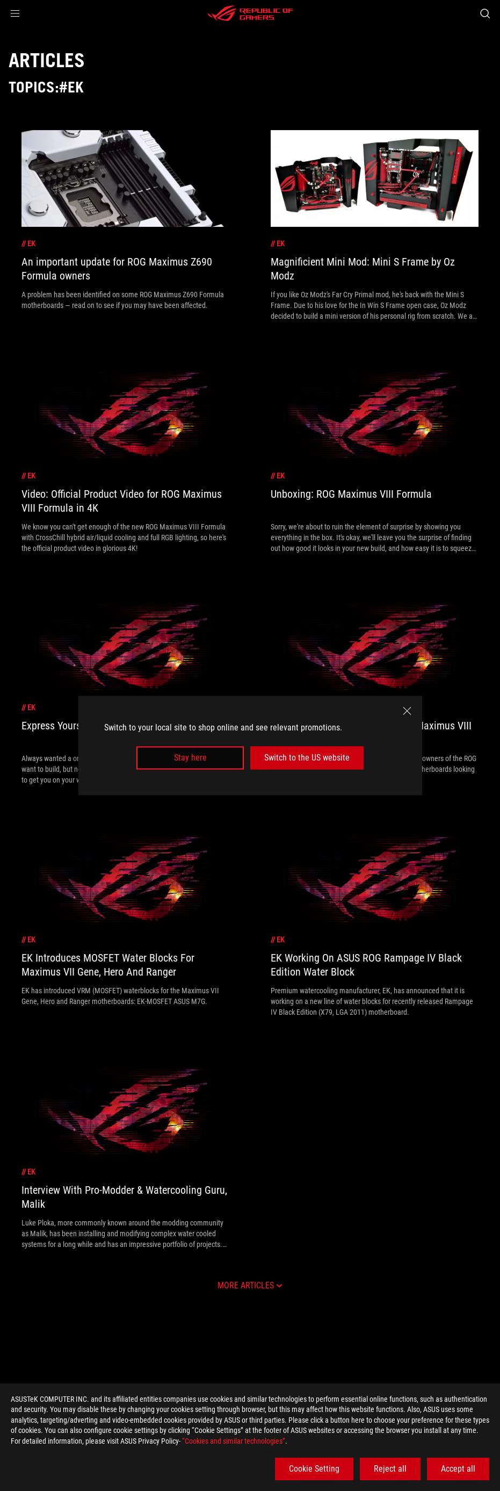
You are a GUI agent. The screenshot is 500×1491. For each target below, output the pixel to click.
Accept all (458, 1469)
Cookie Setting (314, 1469)
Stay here (190, 757)
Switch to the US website (307, 757)
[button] (15, 13)
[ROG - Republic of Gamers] (250, 13)
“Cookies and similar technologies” (233, 1441)
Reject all (390, 1469)
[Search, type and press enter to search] (485, 13)
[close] (407, 711)
